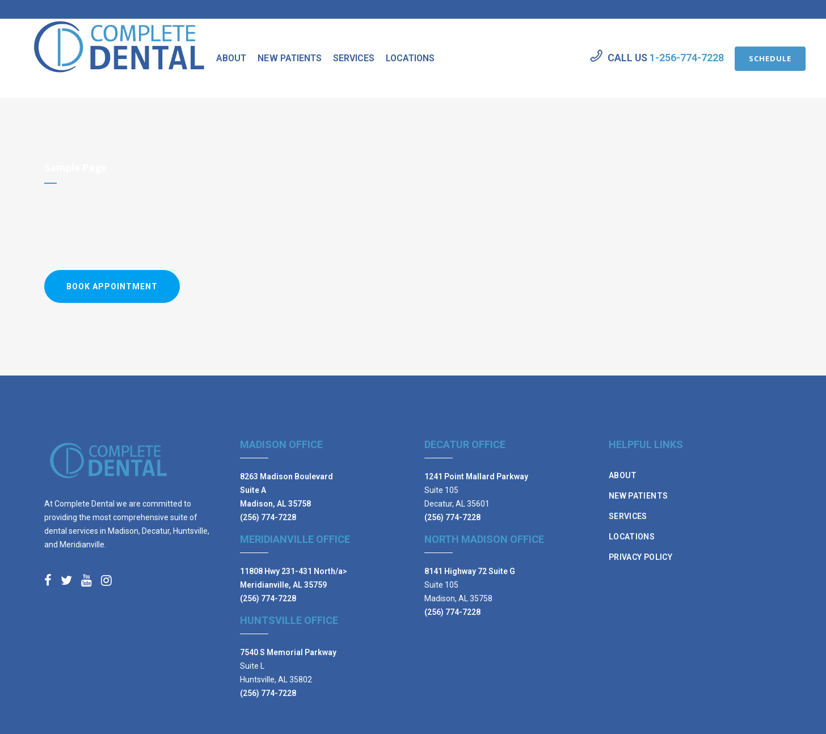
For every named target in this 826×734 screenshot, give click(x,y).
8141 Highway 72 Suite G (469, 571)
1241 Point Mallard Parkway (476, 476)
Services (628, 516)
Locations (632, 536)
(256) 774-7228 (268, 517)
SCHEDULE (755, 58)
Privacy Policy (640, 557)
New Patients (638, 495)
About (623, 475)
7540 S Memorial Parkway (288, 652)
